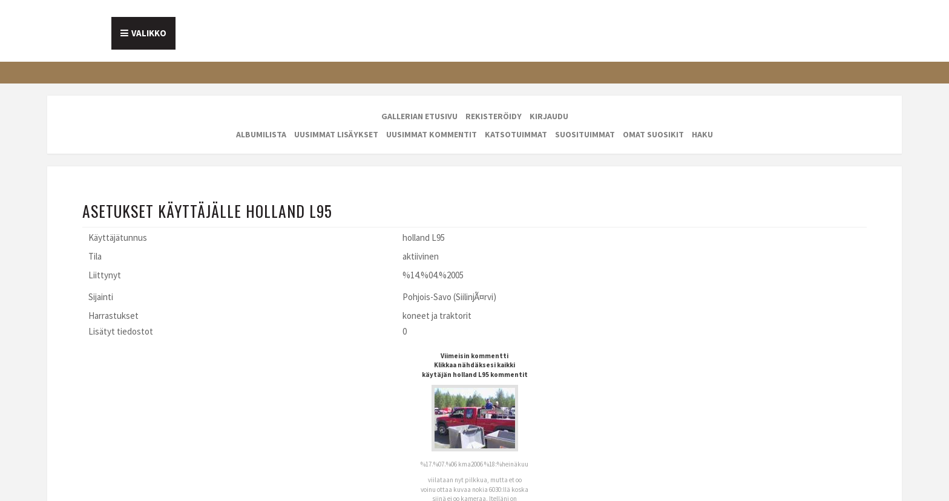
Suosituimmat (585, 134)
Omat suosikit (653, 134)
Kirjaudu (549, 116)
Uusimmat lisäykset (336, 134)
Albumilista (261, 134)
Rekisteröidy (493, 116)
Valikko (148, 33)
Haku (702, 134)
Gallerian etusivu (419, 116)
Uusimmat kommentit (431, 134)
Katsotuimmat (516, 134)
